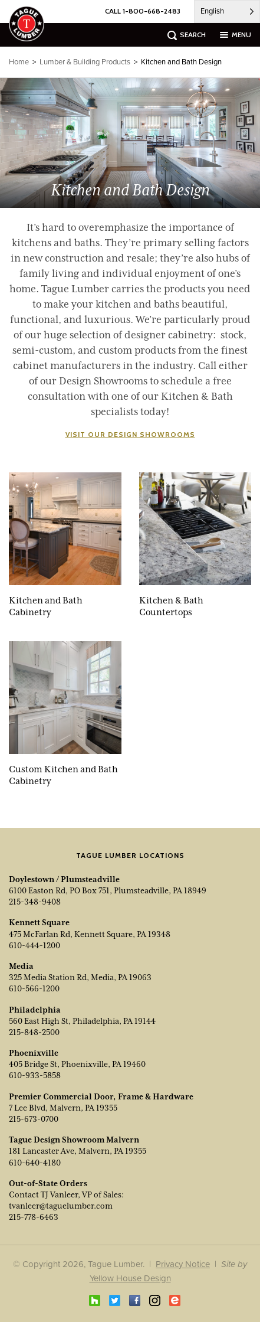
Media (21, 966)
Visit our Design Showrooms (130, 434)
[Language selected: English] (227, 11)
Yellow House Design (130, 1278)
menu (241, 34)
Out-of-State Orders (48, 1183)
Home (19, 61)
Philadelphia (35, 1009)
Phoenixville (33, 1052)
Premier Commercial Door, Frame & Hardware (101, 1096)
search (193, 34)
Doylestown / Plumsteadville (64, 879)
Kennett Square (39, 922)
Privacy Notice (183, 1264)
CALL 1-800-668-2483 (142, 10)
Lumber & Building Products (85, 61)
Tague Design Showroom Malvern (74, 1139)
